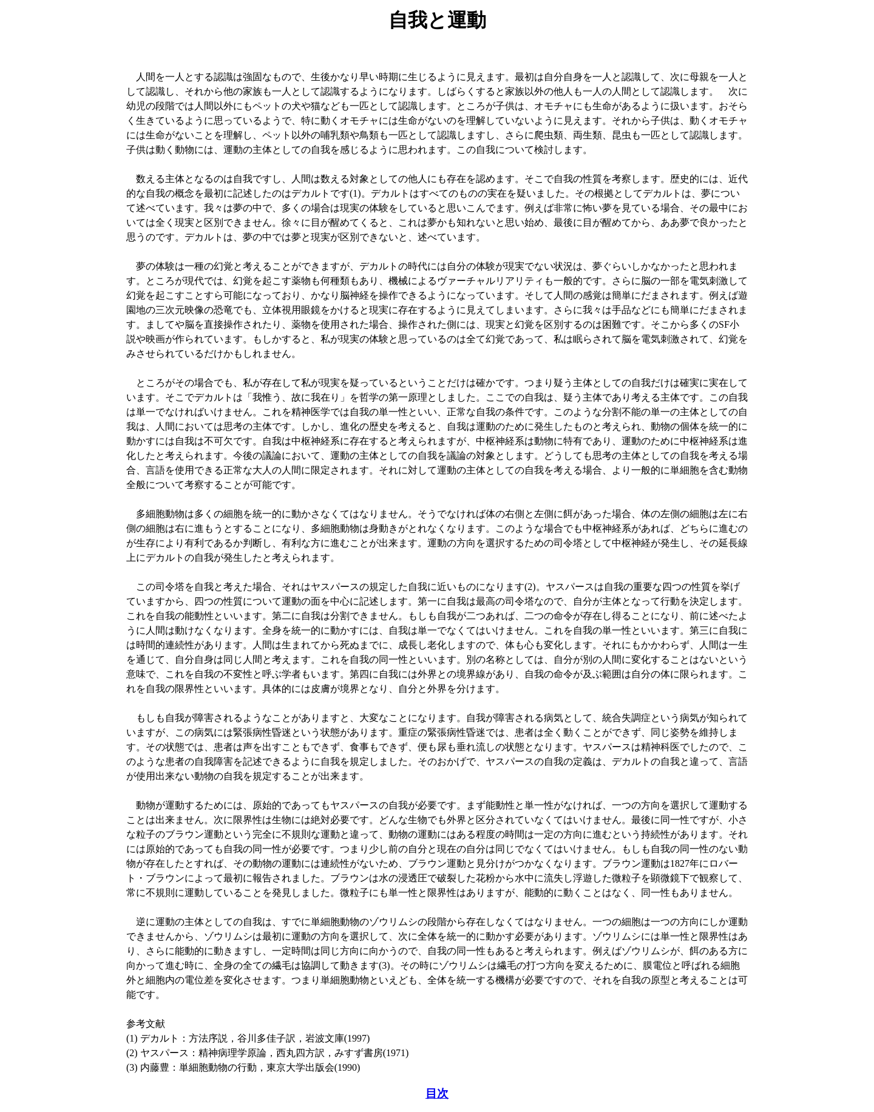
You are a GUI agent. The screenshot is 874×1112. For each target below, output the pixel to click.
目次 (437, 1093)
